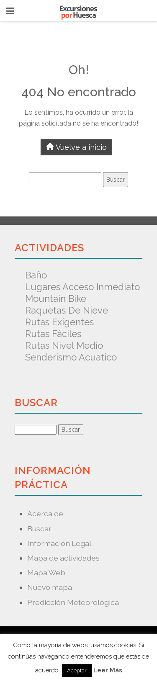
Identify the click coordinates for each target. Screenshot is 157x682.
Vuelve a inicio (76, 147)
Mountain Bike (55, 298)
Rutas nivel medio (64, 345)
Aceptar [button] (77, 670)
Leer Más (107, 670)
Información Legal (59, 543)
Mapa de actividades (63, 557)
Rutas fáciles (53, 333)
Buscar (39, 528)
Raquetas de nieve (66, 310)
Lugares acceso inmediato (82, 286)
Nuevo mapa (49, 587)
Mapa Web (46, 572)
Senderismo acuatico (71, 357)
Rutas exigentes (59, 322)
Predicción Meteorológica (73, 602)
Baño (36, 275)
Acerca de (45, 513)
